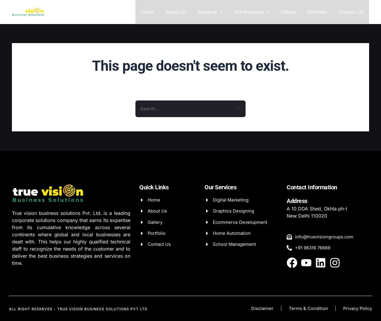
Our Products (258, 12)
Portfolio (320, 12)
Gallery (293, 12)
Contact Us (351, 12)
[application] (228, 12)
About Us (186, 12)
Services (218, 12)
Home (159, 12)
